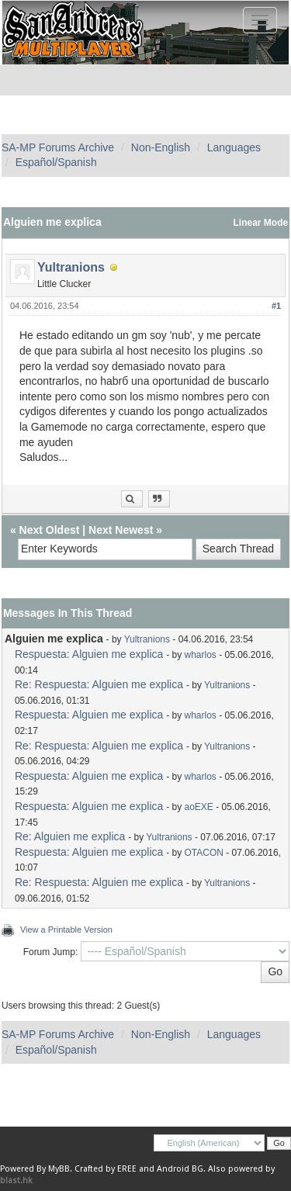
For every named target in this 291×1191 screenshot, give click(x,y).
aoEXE (199, 807)
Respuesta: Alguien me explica (89, 654)
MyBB (59, 1169)
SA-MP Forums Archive (58, 147)
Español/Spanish (56, 162)
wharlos (201, 654)
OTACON (204, 852)
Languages (234, 147)
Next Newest (120, 530)
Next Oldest (49, 530)
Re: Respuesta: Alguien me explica (99, 684)
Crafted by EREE (105, 1169)
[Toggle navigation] (260, 20)
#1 (276, 305)
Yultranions (71, 267)
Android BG (180, 1169)
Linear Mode (261, 222)
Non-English (160, 147)
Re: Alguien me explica (70, 836)
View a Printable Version (66, 929)
